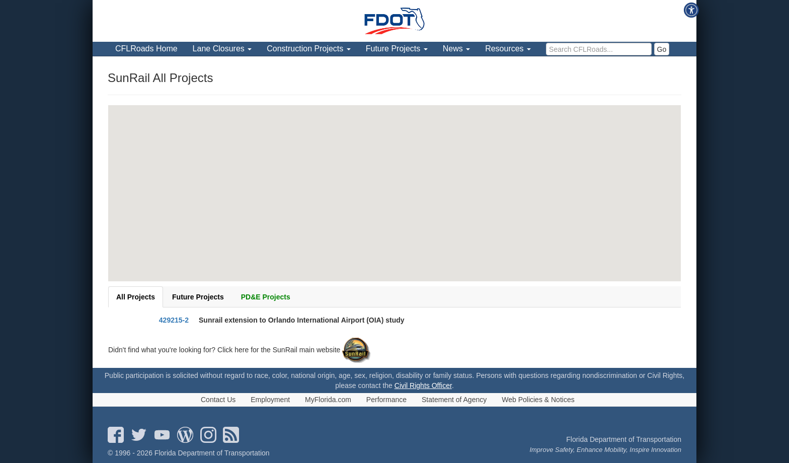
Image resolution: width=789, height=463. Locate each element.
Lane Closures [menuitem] (222, 48)
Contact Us (218, 400)
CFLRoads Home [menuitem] (146, 48)
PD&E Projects (265, 297)
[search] (599, 49)
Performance (386, 400)
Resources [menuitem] (508, 48)
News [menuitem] (456, 48)
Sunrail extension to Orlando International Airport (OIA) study (302, 320)
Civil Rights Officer (423, 385)
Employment (270, 400)
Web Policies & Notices (538, 400)
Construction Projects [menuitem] (309, 48)
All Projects (135, 297)
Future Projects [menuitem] (397, 48)
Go (662, 49)
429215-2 (174, 320)
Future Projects (198, 297)
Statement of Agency (454, 400)
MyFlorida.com (328, 400)
